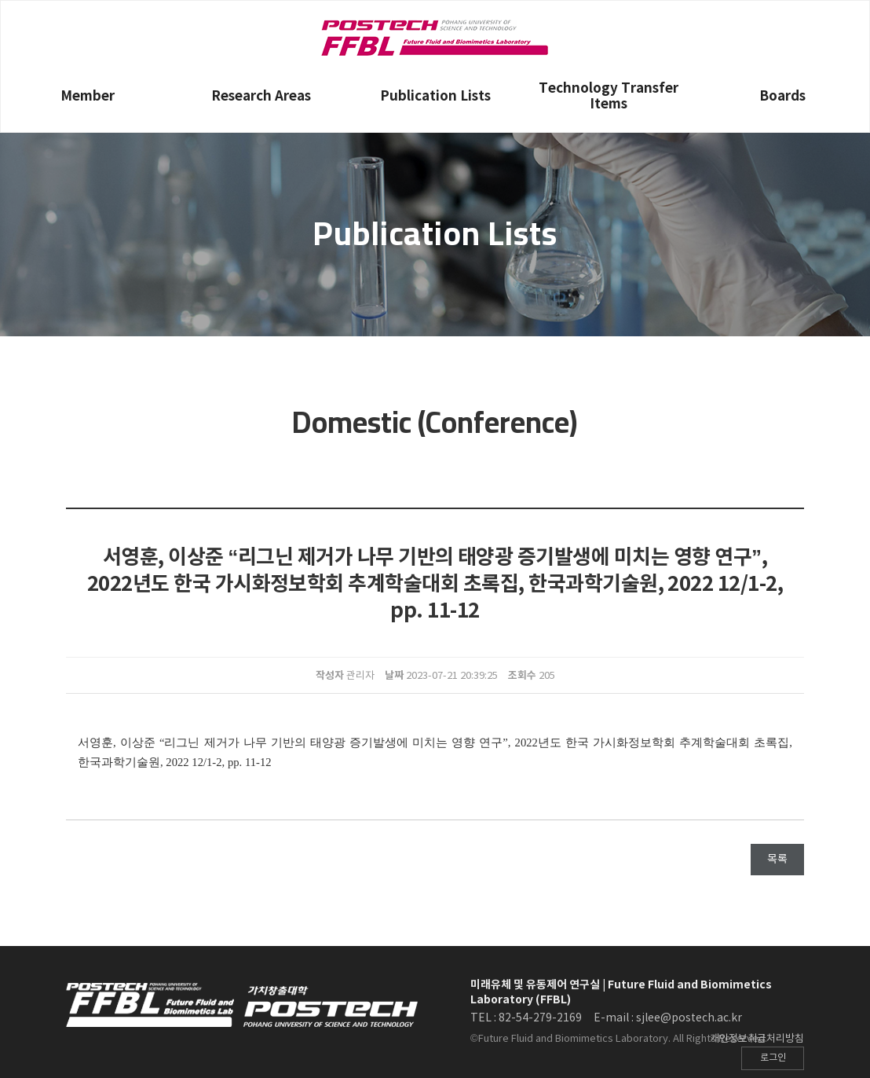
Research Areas (261, 96)
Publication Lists (435, 96)
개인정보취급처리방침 (757, 1039)
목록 (777, 859)
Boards (782, 96)
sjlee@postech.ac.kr (689, 1018)
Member (87, 96)
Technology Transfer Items (608, 96)
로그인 (773, 1058)
